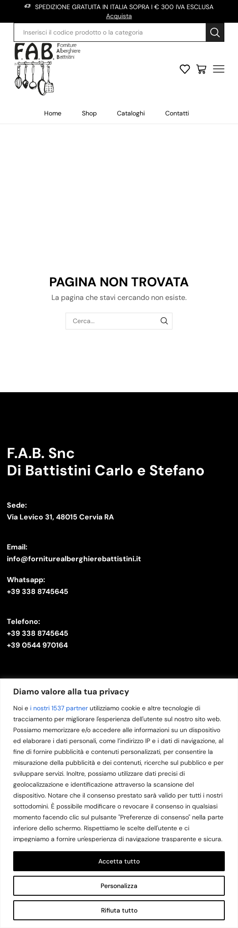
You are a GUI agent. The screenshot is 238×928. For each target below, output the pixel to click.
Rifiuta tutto (119, 910)
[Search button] (215, 32)
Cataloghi (131, 113)
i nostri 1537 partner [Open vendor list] (59, 708)
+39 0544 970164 (37, 645)
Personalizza (119, 886)
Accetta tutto (119, 861)
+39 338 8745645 (37, 591)
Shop (89, 113)
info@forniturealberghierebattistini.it (74, 559)
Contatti (177, 113)
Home (52, 113)
